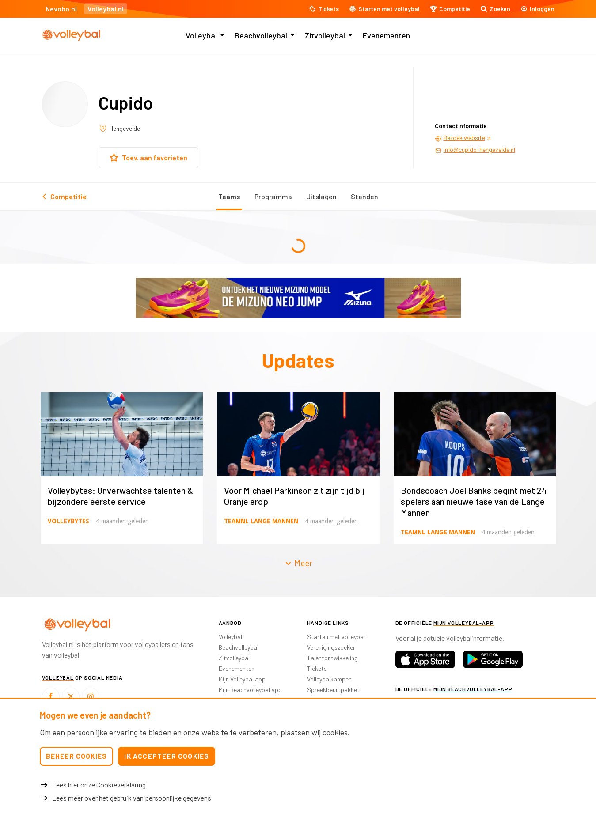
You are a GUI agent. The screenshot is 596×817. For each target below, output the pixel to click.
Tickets (317, 668)
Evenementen (386, 35)
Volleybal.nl (105, 8)
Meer (298, 563)
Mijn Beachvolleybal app (250, 689)
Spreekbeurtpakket (333, 689)
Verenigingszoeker (331, 647)
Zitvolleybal (325, 35)
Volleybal (201, 35)
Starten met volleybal (336, 636)
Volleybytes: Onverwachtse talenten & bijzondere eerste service (120, 496)
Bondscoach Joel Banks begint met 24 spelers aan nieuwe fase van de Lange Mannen (474, 501)
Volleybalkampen (329, 679)
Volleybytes (68, 521)
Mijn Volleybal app (242, 679)
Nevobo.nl (61, 8)
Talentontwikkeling (332, 658)
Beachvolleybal (261, 35)
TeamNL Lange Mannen (261, 521)
